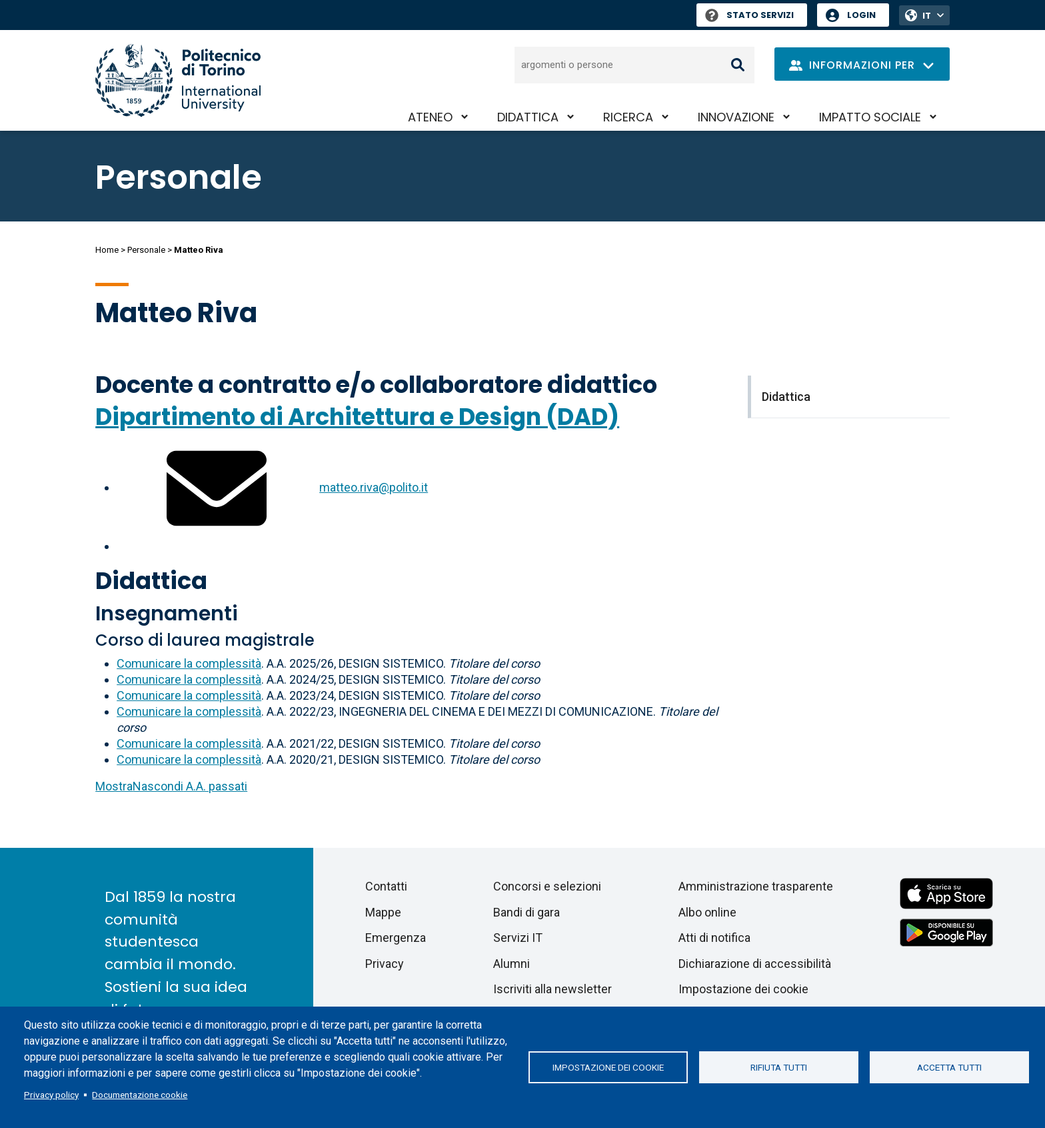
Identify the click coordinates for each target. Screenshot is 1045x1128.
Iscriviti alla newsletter (552, 989)
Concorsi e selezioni (547, 886)
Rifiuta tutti (778, 1067)
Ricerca (628, 117)
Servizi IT (517, 938)
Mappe (383, 912)
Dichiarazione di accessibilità (754, 964)
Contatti (386, 886)
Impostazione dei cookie (608, 1067)
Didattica (527, 117)
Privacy (384, 964)
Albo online (707, 912)
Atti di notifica (714, 938)
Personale (146, 250)
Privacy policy (51, 1094)
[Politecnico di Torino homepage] (178, 80)
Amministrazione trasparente (755, 886)
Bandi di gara (526, 912)
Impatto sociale (870, 117)
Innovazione (736, 117)
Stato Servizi (749, 15)
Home (107, 250)
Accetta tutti (949, 1067)
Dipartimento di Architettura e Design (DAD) (357, 416)
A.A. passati (171, 786)
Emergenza (395, 938)
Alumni (511, 964)
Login (861, 15)
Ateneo (430, 117)
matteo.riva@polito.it (373, 487)
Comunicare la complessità (189, 663)
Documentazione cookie (139, 1094)
